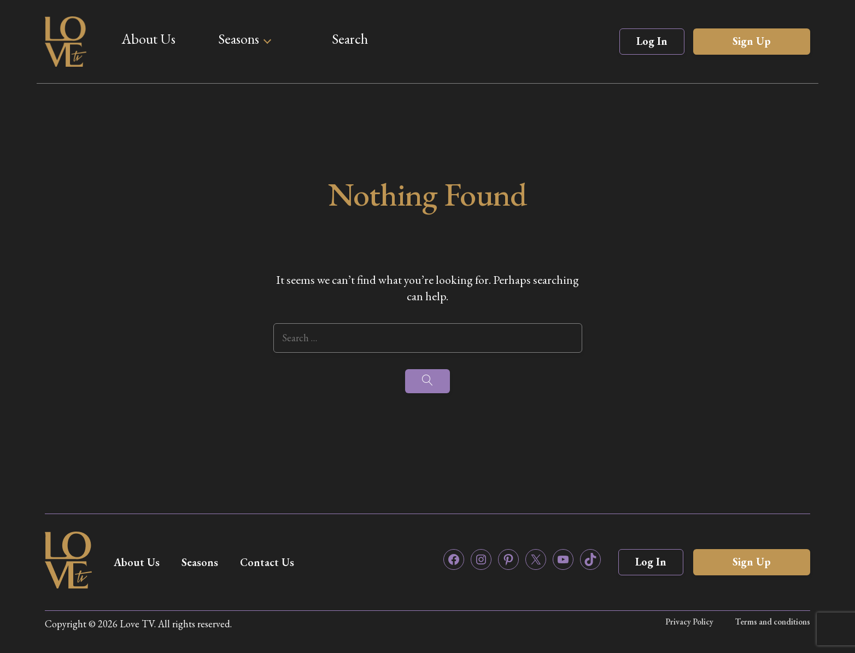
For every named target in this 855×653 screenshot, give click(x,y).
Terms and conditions (772, 621)
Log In (651, 41)
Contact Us (267, 562)
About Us (148, 39)
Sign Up (752, 41)
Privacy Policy (689, 621)
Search (350, 39)
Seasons (238, 39)
